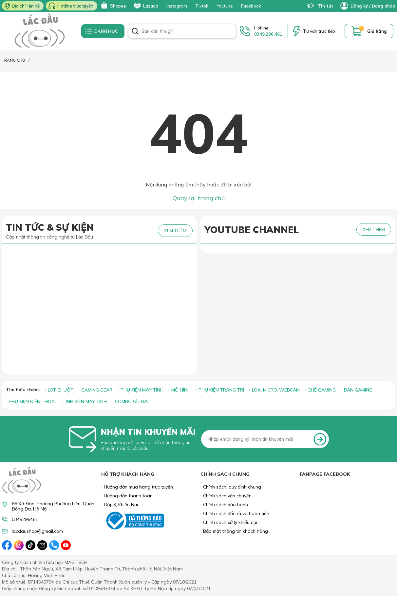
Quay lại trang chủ (199, 198)
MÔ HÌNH (181, 390)
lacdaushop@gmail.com (37, 531)
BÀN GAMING (358, 390)
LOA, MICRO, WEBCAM (276, 390)
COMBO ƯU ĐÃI (131, 401)
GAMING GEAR (96, 390)
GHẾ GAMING (322, 390)
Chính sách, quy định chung (232, 487)
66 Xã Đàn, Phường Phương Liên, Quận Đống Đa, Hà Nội (53, 506)
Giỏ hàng (377, 31)
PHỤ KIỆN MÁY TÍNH (142, 390)
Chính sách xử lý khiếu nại (230, 522)
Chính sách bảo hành (225, 505)
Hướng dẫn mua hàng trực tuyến (138, 487)
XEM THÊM (175, 230)
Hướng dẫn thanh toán (128, 496)
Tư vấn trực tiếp (319, 31)
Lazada (145, 5)
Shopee (113, 5)
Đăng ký (359, 6)
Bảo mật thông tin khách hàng (235, 531)
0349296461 (25, 519)
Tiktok (201, 6)
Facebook (251, 6)
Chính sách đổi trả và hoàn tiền (236, 513)
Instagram (176, 6)
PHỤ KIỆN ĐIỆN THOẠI (32, 401)
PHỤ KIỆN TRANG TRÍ (221, 390)
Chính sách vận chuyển (227, 496)
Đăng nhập (383, 6)
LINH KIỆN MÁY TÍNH (85, 401)
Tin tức (320, 5)
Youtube (225, 6)
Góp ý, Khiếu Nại (121, 505)
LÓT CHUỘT (60, 390)
